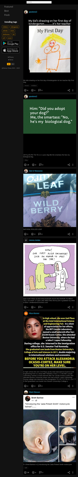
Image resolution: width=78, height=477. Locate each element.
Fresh (7, 15)
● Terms (10, 59)
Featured (8, 6)
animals (5, 30)
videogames (14, 27)
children (5, 27)
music (12, 30)
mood (9, 38)
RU (13, 64)
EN (9, 64)
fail (14, 34)
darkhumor (6, 34)
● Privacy (11, 57)
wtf (4, 38)
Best (6, 10)
